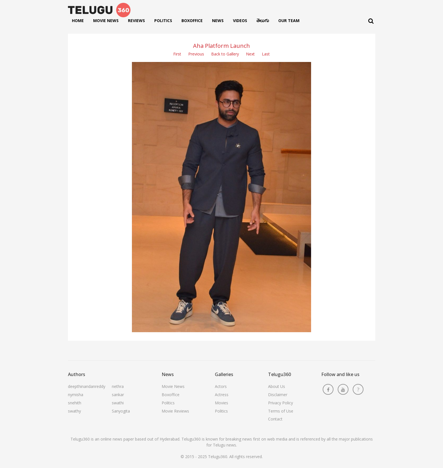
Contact (275, 419)
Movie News (106, 20)
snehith (74, 402)
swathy (74, 411)
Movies (221, 402)
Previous (196, 54)
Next (250, 54)
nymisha (75, 394)
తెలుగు (262, 21)
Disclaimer (277, 394)
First (177, 54)
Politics (163, 20)
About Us (276, 386)
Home (78, 20)
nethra (118, 386)
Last (266, 54)
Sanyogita (121, 411)
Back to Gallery (225, 54)
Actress (221, 394)
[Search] (371, 21)
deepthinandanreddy (86, 386)
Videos (240, 20)
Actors (221, 386)
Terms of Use (280, 411)
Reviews (136, 20)
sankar (118, 394)
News (218, 20)
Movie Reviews (175, 411)
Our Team (288, 20)
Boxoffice (192, 20)
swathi (118, 402)
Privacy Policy (280, 402)
